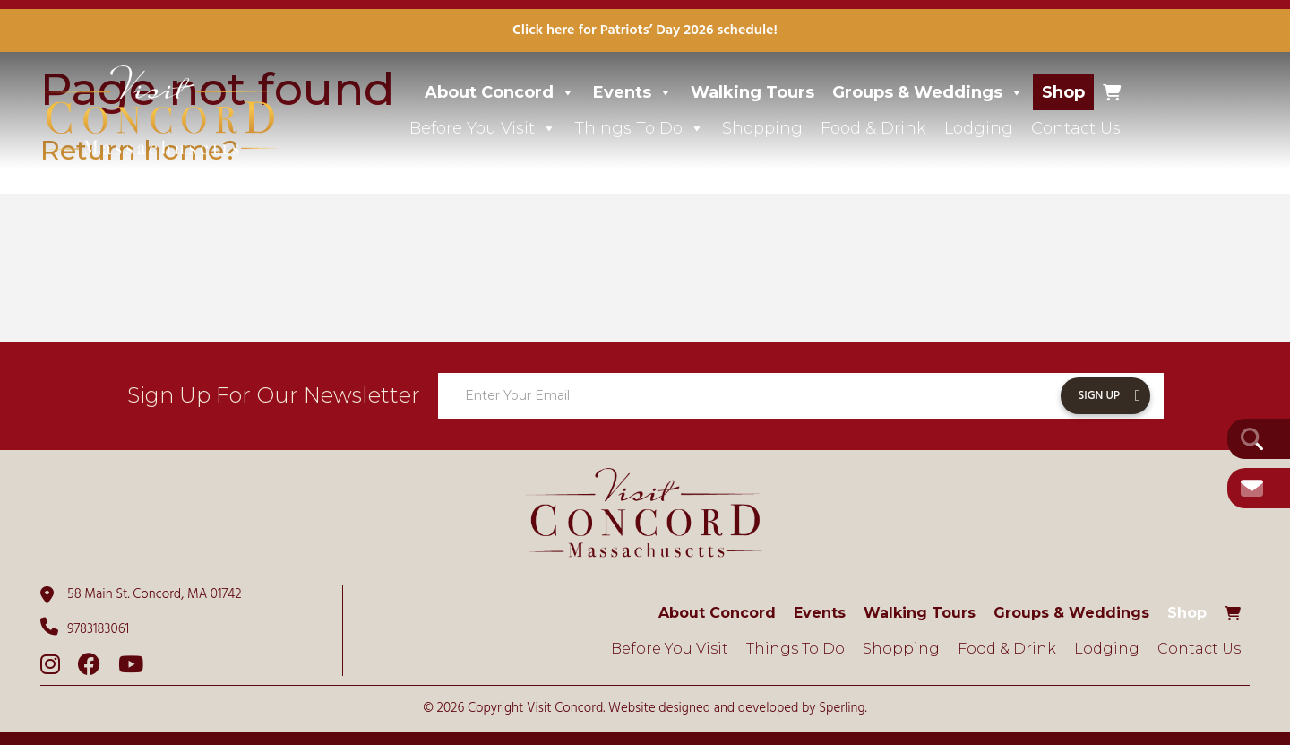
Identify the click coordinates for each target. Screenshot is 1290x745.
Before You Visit (482, 128)
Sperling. (843, 708)
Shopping (762, 128)
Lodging (978, 128)
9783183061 (84, 628)
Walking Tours (752, 92)
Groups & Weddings (928, 92)
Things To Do (639, 128)
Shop (1063, 92)
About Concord (500, 92)
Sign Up (1100, 395)
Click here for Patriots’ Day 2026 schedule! (645, 30)
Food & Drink (873, 128)
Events (633, 92)
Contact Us (1076, 128)
